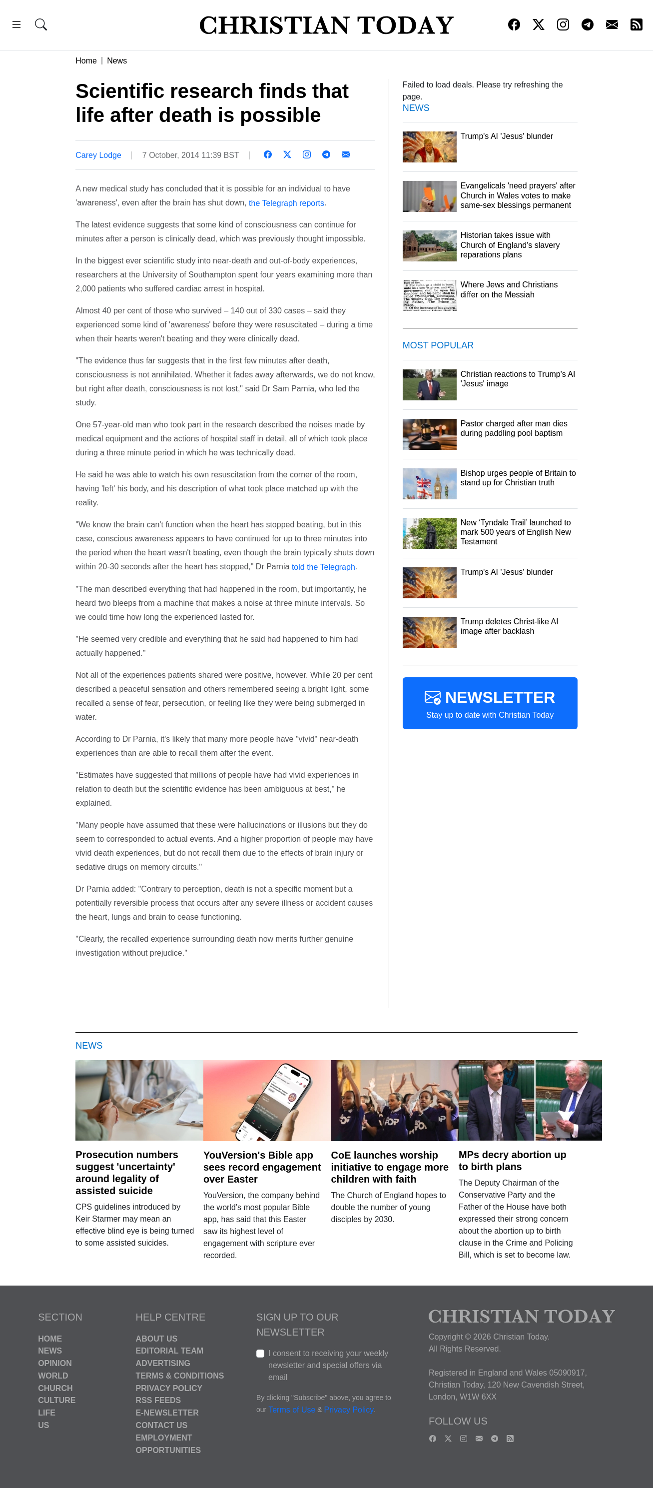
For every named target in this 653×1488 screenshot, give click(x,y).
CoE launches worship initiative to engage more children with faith (390, 1167)
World (53, 1376)
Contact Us (162, 1425)
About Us (157, 1338)
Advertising (163, 1363)
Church (55, 1388)
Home (86, 60)
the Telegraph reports (286, 202)
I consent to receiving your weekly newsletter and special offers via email (328, 1365)
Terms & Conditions (180, 1376)
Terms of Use (291, 1410)
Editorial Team (169, 1351)
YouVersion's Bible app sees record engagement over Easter (262, 1167)
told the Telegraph (323, 567)
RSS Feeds (158, 1400)
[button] (16, 26)
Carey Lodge (98, 155)
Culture (56, 1400)
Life (46, 1413)
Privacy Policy (169, 1388)
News (117, 60)
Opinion (55, 1363)
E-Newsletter (167, 1413)
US (43, 1425)
